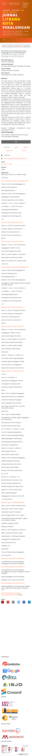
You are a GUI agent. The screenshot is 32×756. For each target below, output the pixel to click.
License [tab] (24, 150)
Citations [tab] (25, 147)
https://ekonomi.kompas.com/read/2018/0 (13, 558)
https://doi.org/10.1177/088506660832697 (12, 502)
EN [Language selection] (4, 3)
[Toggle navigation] (4, 39)
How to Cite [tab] (9, 150)
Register (25, 3)
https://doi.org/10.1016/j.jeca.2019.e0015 (12, 241)
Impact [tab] (16, 147)
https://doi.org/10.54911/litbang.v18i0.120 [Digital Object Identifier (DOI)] (15, 158)
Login (24, 6)
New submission (14, 3)
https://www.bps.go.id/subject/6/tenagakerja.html (14, 181)
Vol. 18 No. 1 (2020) (6, 164)
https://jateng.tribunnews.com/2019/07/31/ (13, 583)
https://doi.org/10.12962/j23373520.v (13, 371)
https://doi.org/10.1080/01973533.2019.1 (12, 222)
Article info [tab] (7, 147)
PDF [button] (16, 142)
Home (4, 46)
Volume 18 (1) (18, 46)
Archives (10, 46)
